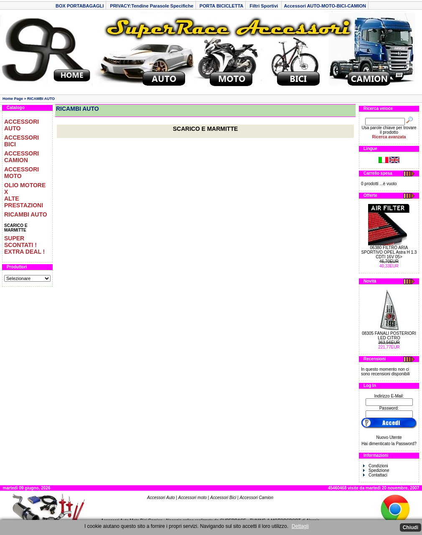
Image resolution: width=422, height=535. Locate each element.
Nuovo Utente (389, 437)
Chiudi (410, 527)
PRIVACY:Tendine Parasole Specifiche (151, 5)
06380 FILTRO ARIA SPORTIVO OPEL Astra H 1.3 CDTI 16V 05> (389, 252)
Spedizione (376, 470)
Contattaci (375, 475)
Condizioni (375, 466)
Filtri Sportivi (264, 5)
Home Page (13, 99)
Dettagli (300, 526)
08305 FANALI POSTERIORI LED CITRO (389, 335)
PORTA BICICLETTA (222, 5)
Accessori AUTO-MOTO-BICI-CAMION (325, 5)
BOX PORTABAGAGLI (80, 5)
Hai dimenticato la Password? (389, 443)
